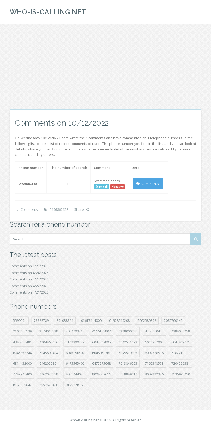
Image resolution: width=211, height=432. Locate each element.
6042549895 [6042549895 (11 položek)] (101, 342)
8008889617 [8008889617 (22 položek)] (128, 374)
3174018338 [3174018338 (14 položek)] (48, 331)
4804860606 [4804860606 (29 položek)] (48, 342)
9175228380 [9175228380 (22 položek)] (75, 385)
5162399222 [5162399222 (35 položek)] (75, 342)
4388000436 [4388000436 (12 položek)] (128, 331)
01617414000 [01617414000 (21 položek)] (91, 320)
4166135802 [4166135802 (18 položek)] (101, 331)
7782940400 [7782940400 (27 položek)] (22, 374)
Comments (147, 183)
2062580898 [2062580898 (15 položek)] (146, 320)
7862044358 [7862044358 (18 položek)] (48, 374)
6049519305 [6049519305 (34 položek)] (128, 353)
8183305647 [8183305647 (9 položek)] (22, 385)
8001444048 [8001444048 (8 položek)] (75, 374)
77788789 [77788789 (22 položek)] (41, 320)
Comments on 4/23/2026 (29, 279)
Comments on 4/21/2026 (29, 292)
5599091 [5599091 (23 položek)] (19, 320)
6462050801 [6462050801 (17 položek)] (48, 363)
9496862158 (59, 209)
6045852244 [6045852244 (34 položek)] (22, 353)
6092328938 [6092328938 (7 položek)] (154, 353)
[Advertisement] (105, 66)
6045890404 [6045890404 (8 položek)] (48, 353)
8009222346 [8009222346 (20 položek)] (154, 374)
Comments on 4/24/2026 (29, 272)
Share (81, 209)
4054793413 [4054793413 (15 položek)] (75, 331)
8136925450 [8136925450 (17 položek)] (180, 374)
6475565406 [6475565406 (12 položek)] (75, 363)
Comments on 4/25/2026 (29, 266)
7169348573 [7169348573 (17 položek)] (154, 363)
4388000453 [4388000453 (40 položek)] (154, 331)
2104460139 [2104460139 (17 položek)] (22, 331)
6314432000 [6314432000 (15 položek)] (22, 363)
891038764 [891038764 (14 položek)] (64, 320)
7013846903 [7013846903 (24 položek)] (128, 363)
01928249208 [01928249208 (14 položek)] (119, 320)
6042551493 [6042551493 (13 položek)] (128, 342)
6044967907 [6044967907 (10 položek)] (154, 342)
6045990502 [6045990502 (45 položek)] (75, 353)
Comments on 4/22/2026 (29, 285)
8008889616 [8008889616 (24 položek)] (101, 374)
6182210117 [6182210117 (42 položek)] (180, 353)
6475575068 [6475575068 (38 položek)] (101, 363)
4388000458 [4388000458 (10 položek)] (180, 331)
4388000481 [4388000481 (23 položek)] (22, 342)
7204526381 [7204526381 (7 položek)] (180, 363)
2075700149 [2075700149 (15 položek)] (173, 320)
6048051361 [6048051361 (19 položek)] (101, 353)
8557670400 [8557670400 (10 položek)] (48, 385)
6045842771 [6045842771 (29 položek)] (180, 342)
